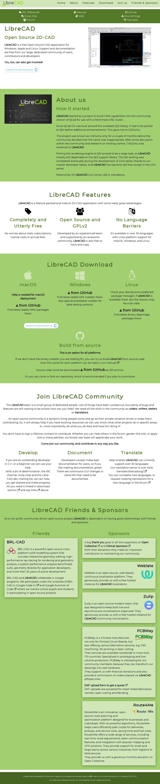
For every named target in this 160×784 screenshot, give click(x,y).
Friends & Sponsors (145, 2)
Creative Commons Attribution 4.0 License (108, 776)
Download (106, 2)
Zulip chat (29, 16)
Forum (29, 19)
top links (33, 490)
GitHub (131, 12)
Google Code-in (27, 585)
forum (145, 482)
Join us (122, 2)
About (74, 2)
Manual (80, 12)
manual (112, 362)
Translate (131, 19)
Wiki (80, 16)
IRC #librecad (29, 12)
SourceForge (130, 16)
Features (88, 2)
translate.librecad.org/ (132, 471)
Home (61, 2)
